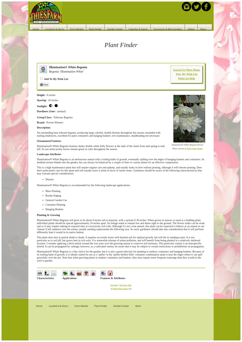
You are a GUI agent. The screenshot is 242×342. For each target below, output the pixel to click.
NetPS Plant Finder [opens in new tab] (120, 289)
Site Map (114, 285)
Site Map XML (125, 285)
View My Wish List (186, 74)
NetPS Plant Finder (194, 149)
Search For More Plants (186, 70)
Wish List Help (186, 78)
